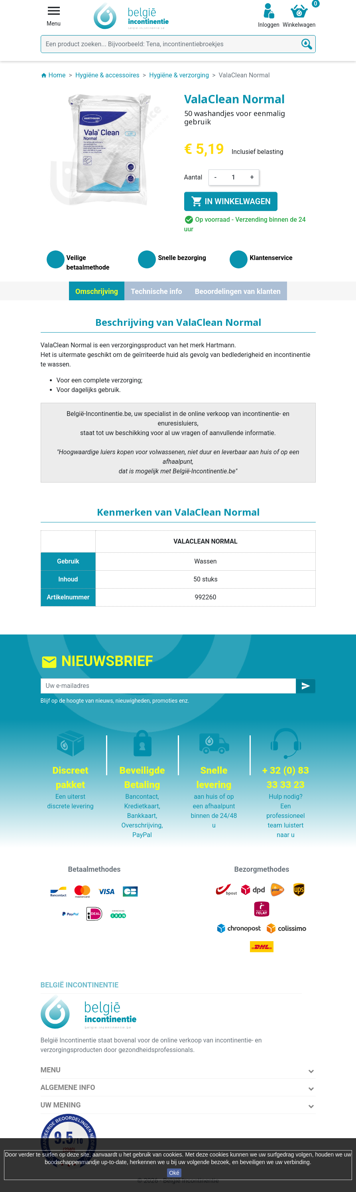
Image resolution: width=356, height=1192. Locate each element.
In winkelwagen (231, 201)
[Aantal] (234, 177)
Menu (51, 1070)
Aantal (193, 177)
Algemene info (68, 1087)
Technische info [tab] (156, 291)
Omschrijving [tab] (96, 291)
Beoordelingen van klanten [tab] (238, 291)
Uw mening (61, 1105)
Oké (174, 1173)
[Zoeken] (178, 44)
